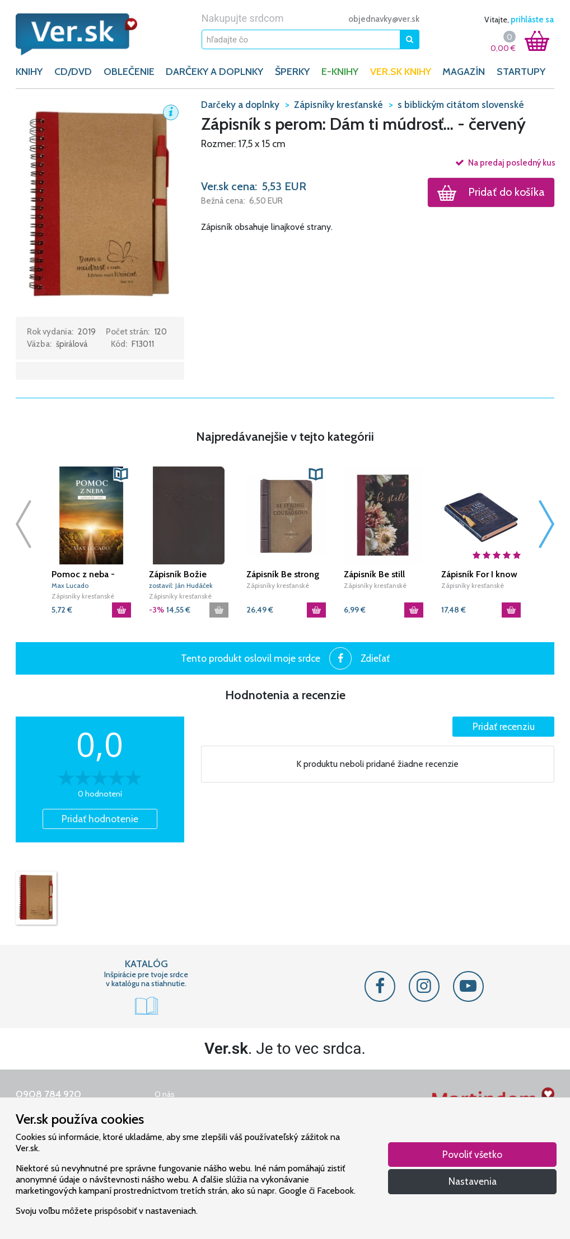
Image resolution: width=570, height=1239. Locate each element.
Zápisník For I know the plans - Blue (479, 574)
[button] (100, 206)
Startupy (521, 71)
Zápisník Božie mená (178, 574)
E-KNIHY (339, 71)
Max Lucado (70, 585)
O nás (165, 1094)
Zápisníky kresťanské (83, 596)
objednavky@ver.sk (383, 19)
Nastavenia (472, 1181)
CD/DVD (73, 71)
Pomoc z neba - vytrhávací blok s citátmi (84, 574)
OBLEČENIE (129, 71)
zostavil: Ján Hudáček (181, 585)
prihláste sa (532, 20)
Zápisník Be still (374, 574)
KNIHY (29, 71)
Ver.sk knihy (400, 71)
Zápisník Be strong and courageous (282, 574)
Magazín (463, 71)
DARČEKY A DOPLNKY (214, 71)
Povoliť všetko (472, 1154)
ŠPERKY (292, 71)
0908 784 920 (48, 1094)
